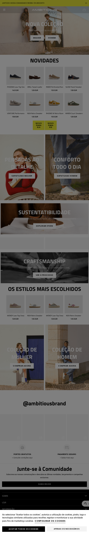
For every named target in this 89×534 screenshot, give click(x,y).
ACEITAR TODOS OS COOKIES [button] (23, 529)
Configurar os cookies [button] (50, 521)
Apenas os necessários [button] (67, 529)
